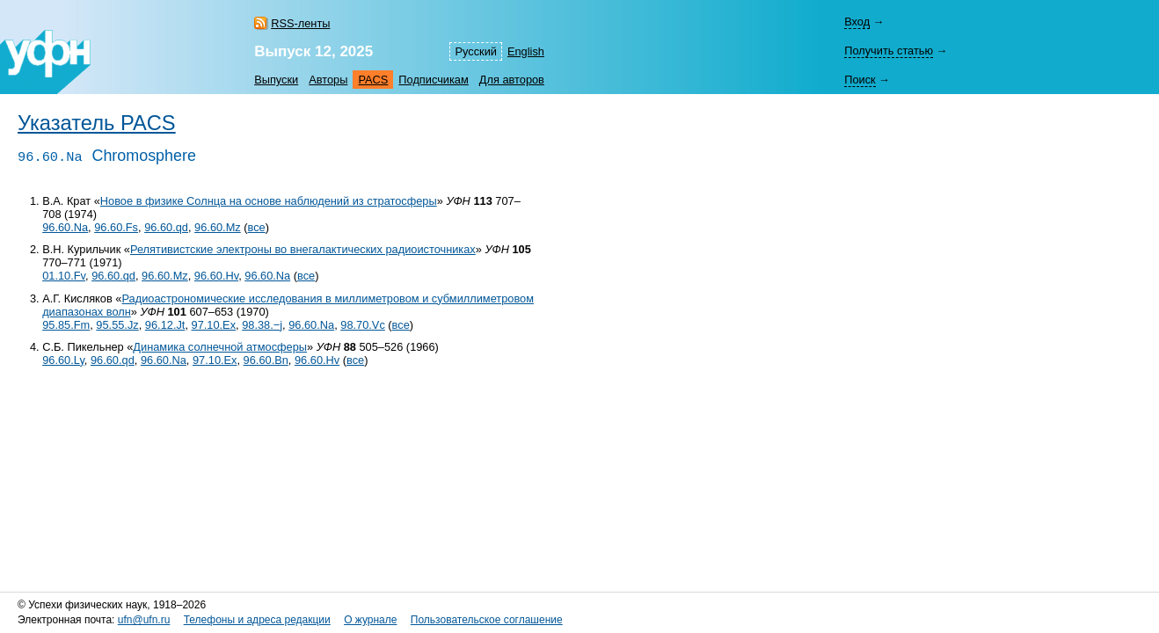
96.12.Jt (165, 324)
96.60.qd (166, 227)
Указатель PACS (97, 123)
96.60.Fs (116, 227)
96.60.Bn (266, 360)
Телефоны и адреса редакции (257, 620)
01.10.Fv (63, 275)
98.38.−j (262, 324)
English (525, 51)
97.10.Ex (214, 324)
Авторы (328, 79)
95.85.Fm (66, 324)
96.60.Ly (63, 360)
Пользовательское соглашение (487, 620)
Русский (475, 51)
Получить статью (888, 50)
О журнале (370, 620)
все (257, 227)
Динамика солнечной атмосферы (220, 346)
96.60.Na (65, 227)
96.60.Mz (217, 227)
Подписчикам (433, 79)
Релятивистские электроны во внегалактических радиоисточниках (303, 249)
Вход (857, 21)
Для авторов (511, 79)
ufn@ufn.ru (144, 620)
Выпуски (276, 79)
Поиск (859, 79)
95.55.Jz (117, 324)
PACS (373, 79)
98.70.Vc (362, 324)
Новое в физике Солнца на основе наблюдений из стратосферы (268, 200)
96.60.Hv (216, 275)
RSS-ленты (300, 23)
